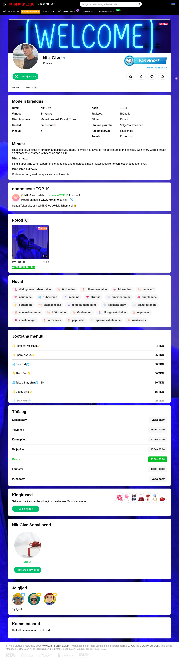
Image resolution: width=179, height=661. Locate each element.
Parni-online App (107, 11)
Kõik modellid (11, 12)
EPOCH (132, 645)
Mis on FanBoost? (157, 67)
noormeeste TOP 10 (56, 195)
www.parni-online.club (55, 645)
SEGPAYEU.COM (149, 645)
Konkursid (87, 12)
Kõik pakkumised (68, 11)
